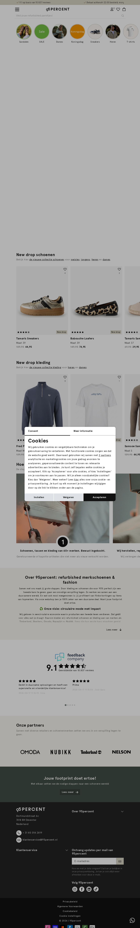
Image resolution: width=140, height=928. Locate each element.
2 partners (105, 455)
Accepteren (99, 497)
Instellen (39, 497)
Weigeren (68, 497)
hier (76, 479)
